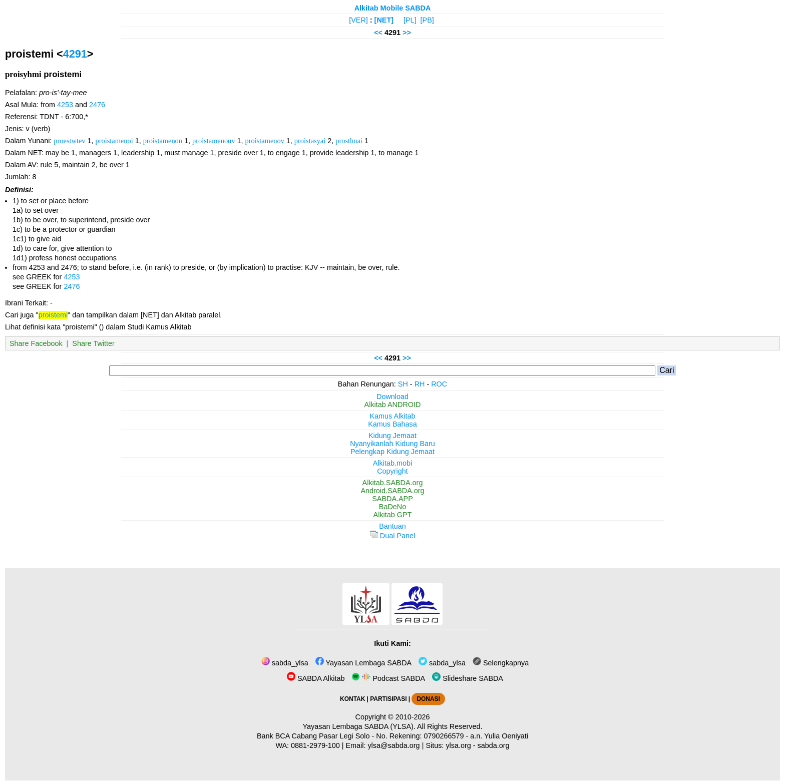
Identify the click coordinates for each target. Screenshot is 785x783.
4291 (75, 54)
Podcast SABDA (388, 678)
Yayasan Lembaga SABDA (363, 663)
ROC (439, 384)
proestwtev (69, 141)
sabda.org (494, 745)
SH (403, 384)
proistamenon (162, 141)
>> (407, 33)
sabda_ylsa (284, 663)
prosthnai (348, 141)
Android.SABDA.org (392, 491)
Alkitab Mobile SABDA (392, 8)
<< (378, 33)
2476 (97, 105)
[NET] (384, 20)
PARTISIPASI (388, 698)
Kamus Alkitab (392, 416)
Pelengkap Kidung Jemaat (392, 452)
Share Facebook (36, 343)
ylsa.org (458, 745)
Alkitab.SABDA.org (392, 483)
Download (392, 397)
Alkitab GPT (392, 515)
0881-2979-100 (315, 745)
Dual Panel (392, 536)
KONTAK (352, 698)
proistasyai (309, 141)
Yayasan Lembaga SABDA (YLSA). (359, 726)
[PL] (410, 20)
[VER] (358, 20)
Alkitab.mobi (392, 463)
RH (420, 384)
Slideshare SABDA (467, 678)
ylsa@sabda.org (393, 745)
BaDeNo (392, 507)
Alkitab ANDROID (392, 405)
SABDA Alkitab (315, 678)
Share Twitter (93, 343)
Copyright (392, 471)
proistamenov (264, 141)
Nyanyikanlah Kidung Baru (392, 444)
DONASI (428, 698)
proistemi (53, 315)
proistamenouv (213, 141)
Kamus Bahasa (392, 424)
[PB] (427, 20)
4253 (65, 105)
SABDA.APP (392, 499)
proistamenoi (114, 141)
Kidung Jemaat (392, 436)
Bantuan (392, 526)
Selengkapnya (501, 663)
